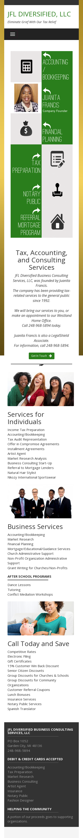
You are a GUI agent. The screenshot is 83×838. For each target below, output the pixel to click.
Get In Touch (41, 356)
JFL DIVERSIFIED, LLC (39, 13)
